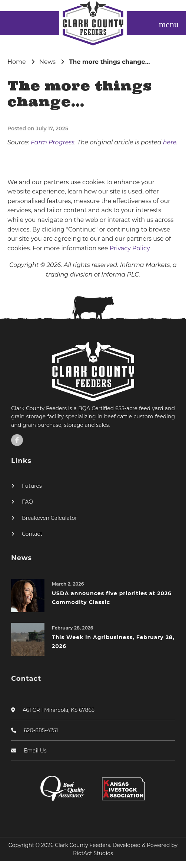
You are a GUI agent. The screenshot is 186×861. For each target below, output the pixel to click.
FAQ (27, 501)
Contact (32, 534)
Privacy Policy (130, 248)
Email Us (35, 750)
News (47, 61)
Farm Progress (52, 142)
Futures (32, 486)
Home (16, 61)
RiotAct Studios (93, 853)
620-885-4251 (41, 730)
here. (170, 142)
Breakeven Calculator (49, 518)
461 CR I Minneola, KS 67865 (58, 710)
